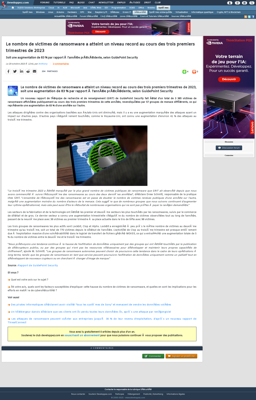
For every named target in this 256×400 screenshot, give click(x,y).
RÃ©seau (114, 12)
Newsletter (106, 2)
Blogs (81, 2)
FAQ (71, 2)
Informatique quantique (202, 12)
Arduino (60, 12)
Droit (147, 2)
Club (157, 2)
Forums (45, 2)
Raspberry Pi (101, 12)
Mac (90, 12)
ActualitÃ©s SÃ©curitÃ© (65, 16)
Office (141, 8)
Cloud (51, 8)
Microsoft (75, 8)
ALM (65, 8)
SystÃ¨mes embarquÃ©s (160, 12)
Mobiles (151, 8)
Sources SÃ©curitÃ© (181, 16)
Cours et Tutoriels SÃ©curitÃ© (154, 16)
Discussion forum (229, 148)
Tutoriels (59, 2)
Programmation (118, 8)
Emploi (121, 2)
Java (85, 8)
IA (58, 8)
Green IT (127, 12)
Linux (50, 12)
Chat (91, 2)
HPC (82, 12)
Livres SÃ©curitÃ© (128, 16)
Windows (40, 12)
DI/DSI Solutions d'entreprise (31, 8)
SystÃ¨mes (163, 8)
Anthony (42, 66)
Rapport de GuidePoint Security (38, 268)
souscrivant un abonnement (82, 337)
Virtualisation (182, 12)
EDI (106, 8)
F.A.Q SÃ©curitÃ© (109, 16)
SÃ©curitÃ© (140, 12)
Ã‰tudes (134, 2)
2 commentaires (61, 66)
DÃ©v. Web (95, 8)
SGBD (132, 8)
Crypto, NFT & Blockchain (229, 12)
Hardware (72, 12)
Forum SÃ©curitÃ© (89, 16)
